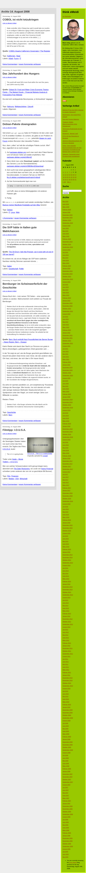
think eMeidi (73, 862)
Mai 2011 (65, 664)
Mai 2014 (65, 573)
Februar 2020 (67, 394)
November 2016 (68, 496)
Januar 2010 (66, 707)
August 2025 (66, 225)
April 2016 (66, 514)
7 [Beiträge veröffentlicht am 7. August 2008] (69, 172)
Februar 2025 (67, 239)
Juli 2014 (65, 568)
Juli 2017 (65, 474)
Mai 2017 (65, 480)
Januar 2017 (66, 490)
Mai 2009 (65, 728)
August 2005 (66, 849)
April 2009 (66, 731)
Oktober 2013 (67, 592)
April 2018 (66, 450)
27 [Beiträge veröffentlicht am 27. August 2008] (67, 179)
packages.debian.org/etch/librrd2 (19, 157)
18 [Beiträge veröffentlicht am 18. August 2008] (63, 177)
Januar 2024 (66, 268)
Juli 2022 (65, 316)
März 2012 (66, 640)
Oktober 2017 (67, 466)
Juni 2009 (66, 726)
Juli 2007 (65, 787)
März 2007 (66, 798)
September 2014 (68, 563)
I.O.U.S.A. (6, 448)
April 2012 (66, 637)
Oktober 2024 (67, 244)
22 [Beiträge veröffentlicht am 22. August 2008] (71, 177)
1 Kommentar (8, 217)
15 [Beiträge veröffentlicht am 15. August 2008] (71, 175)
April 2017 (66, 482)
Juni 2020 (66, 383)
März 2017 (66, 485)
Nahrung (10, 106)
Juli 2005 (65, 851)
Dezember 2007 (68, 774)
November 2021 (68, 338)
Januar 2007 (66, 803)
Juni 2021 (66, 351)
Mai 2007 (65, 793)
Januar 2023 (66, 300)
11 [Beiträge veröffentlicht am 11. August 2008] (63, 175)
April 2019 (66, 418)
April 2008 (66, 763)
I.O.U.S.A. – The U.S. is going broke (39, 453)
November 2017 (68, 464)
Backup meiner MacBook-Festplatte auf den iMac (21, 204)
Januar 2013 (66, 616)
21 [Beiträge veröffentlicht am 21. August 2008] (69, 177)
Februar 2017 (67, 488)
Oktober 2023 (67, 276)
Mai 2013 (65, 605)
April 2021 (66, 357)
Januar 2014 (66, 584)
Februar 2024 (67, 266)
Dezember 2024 (68, 242)
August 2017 (66, 472)
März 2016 (66, 517)
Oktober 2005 (67, 843)
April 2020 (66, 389)
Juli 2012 (65, 629)
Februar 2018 (67, 456)
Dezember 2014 (68, 555)
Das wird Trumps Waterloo (71, 119)
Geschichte (11, 412)
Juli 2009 (65, 723)
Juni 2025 (66, 228)
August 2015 (66, 533)
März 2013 (66, 611)
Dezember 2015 (68, 525)
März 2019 (66, 421)
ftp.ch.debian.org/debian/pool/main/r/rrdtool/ (23, 177)
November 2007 (68, 777)
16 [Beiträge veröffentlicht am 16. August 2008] (73, 175)
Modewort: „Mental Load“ (70, 133)
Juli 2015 (65, 536)
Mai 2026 (65, 201)
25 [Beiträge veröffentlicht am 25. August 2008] (63, 179)
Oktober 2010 (67, 683)
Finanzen (14, 475)
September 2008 (68, 750)
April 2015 (66, 544)
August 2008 (66, 752)
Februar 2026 (67, 209)
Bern (10, 414)
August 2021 (66, 346)
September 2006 (68, 814)
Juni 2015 (66, 539)
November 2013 (68, 589)
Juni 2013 (66, 603)
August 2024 (66, 250)
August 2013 (66, 597)
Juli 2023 (65, 284)
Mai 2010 (65, 696)
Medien (11, 478)
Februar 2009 (67, 736)
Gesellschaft (13, 268)
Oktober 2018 (67, 434)
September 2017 (68, 469)
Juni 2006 (66, 822)
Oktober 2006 (67, 811)
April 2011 (66, 667)
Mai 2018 (65, 448)
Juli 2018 (65, 442)
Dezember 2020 (68, 367)
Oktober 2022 (67, 308)
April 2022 (66, 324)
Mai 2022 (65, 322)
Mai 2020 (65, 386)
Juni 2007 (66, 790)
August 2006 (66, 817)
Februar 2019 (67, 423)
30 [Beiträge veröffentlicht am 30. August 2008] (73, 179)
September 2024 (68, 247)
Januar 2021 (66, 365)
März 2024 (66, 263)
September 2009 (68, 718)
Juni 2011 (66, 661)
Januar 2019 (66, 426)
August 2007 (66, 785)
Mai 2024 (65, 258)
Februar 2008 (67, 769)
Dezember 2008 (68, 742)
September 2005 (68, 846)
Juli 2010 (65, 691)
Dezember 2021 (68, 335)
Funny (16, 58)
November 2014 (68, 557)
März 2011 (66, 670)
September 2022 (68, 311)
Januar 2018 (66, 458)
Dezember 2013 (68, 587)
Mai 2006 (65, 825)
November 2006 (68, 809)
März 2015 (66, 546)
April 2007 (66, 795)
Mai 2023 (65, 290)
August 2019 (66, 410)
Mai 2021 (65, 354)
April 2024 (66, 260)
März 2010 (66, 702)
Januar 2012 (66, 645)
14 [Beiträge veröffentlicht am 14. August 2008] (69, 175)
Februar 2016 (67, 520)
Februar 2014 (67, 581)
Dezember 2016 (68, 493)
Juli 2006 (65, 819)
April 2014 (66, 576)
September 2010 (68, 686)
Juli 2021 (65, 349)
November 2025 (68, 217)
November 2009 (68, 712)
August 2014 (66, 565)
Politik (21, 268)
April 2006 (66, 827)
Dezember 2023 (68, 271)
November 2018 (68, 431)
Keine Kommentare (10, 64)
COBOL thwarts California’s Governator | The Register (29, 51)
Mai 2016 (65, 512)
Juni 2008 (66, 758)
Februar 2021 (67, 362)
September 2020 (68, 375)
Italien (9, 265)
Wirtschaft (23, 478)
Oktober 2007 (67, 779)
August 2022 (66, 314)
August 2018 (66, 439)
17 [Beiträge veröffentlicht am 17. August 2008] (75, 175)
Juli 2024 (65, 252)
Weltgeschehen (21, 106)
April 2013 (66, 608)
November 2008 (68, 745)
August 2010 (66, 688)
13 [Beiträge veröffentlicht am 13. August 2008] (67, 175)
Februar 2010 (67, 704)
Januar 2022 (66, 332)
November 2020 (68, 370)
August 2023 (66, 282)
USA (17, 478)
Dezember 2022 (68, 303)
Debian (10, 209)
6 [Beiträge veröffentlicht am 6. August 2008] (67, 172)
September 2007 (68, 782)
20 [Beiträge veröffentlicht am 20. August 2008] (67, 177)
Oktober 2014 (67, 560)
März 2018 (66, 453)
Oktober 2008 (67, 747)
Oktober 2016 (67, 498)
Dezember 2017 (68, 461)
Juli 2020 (65, 381)
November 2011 (68, 648)
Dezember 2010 (68, 678)
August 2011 (66, 656)
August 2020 (66, 378)
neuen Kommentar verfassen (30, 64)
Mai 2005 (65, 857)
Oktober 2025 (67, 220)
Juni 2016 (66, 509)
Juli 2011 (65, 659)
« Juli (64, 182)
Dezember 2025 (68, 215)
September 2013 (68, 595)
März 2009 (66, 734)
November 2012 (68, 619)
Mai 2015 (65, 541)
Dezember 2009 (68, 710)
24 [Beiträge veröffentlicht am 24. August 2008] (75, 177)
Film (8, 475)
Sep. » (69, 182)
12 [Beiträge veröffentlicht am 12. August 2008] (65, 175)
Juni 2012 (66, 632)
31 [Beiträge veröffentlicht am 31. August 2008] (75, 179)
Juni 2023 (66, 287)
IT (20, 58)
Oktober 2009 (67, 715)
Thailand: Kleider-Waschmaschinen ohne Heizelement (70, 124)
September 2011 (68, 654)
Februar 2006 (67, 833)
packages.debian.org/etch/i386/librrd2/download (25, 166)
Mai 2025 (65, 231)
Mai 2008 (65, 761)
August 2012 (66, 627)
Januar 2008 (66, 771)
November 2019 (68, 402)
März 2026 (66, 207)
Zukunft (30, 106)
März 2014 (66, 579)
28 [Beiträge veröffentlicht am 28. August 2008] (69, 179)
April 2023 (66, 292)
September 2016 (68, 501)
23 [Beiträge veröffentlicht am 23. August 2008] (73, 177)
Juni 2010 (66, 694)
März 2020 (66, 391)
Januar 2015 (66, 552)
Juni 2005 (66, 854)
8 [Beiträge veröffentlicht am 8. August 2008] (71, 172)
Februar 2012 (67, 643)
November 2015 (68, 528)
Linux (13, 212)
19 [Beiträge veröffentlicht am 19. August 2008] (65, 177)
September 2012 (68, 624)
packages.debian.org (18, 152)
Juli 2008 (65, 755)
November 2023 (68, 274)
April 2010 (66, 699)
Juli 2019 (65, 413)
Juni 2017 (66, 477)
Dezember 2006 (68, 806)
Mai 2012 (65, 635)
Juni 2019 (66, 415)
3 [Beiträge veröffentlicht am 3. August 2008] (75, 170)
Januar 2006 (66, 835)
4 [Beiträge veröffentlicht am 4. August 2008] (63, 172)
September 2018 (68, 437)
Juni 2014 (66, 571)
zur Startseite (67, 16)
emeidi (45, 455)
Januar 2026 (66, 212)
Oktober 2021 (67, 340)
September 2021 (68, 343)
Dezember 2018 (68, 429)
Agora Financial (47, 468)
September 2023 (68, 279)
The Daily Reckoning (22, 468)
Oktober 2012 (67, 621)
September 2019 (68, 407)
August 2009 (66, 720)
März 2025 (66, 236)
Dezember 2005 (68, 838)
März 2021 (66, 359)
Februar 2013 (67, 613)
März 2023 (66, 295)
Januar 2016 (66, 522)
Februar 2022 (67, 330)
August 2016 (66, 504)
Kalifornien (11, 56)
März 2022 (66, 327)
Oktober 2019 (67, 405)
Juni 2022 (66, 319)
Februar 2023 (67, 298)
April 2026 (66, 204)
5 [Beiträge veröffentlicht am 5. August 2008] (65, 172)
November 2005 (68, 841)
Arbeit (10, 58)
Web (18, 212)
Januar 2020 (66, 397)
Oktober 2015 (67, 530)
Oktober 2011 (67, 651)
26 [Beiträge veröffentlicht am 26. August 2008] (65, 179)
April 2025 (66, 233)
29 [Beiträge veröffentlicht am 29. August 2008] (71, 179)
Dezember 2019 (68, 399)
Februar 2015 (67, 549)
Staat (18, 56)
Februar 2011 (67, 672)
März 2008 (66, 766)
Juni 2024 (66, 255)
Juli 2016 (65, 506)
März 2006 (66, 830)
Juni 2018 (66, 445)
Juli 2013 (65, 600)
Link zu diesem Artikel (9, 23)
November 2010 (68, 680)
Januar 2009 (66, 739)
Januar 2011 (66, 675)
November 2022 (68, 306)
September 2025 (68, 223)
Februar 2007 (67, 801)
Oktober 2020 (67, 373)
